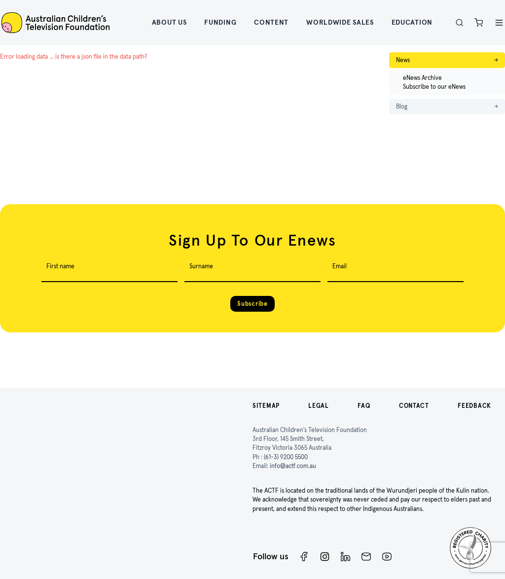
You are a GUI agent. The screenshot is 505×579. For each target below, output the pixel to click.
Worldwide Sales (340, 22)
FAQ (364, 405)
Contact (414, 405)
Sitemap (266, 405)
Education (412, 22)
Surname (201, 266)
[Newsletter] (366, 556)
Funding (220, 22)
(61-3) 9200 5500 (286, 457)
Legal (318, 405)
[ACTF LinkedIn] (345, 556)
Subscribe (252, 303)
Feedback (474, 405)
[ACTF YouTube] (387, 556)
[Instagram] (325, 556)
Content (271, 22)
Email (339, 266)
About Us (169, 22)
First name (60, 266)
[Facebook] (304, 556)
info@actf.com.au (293, 466)
